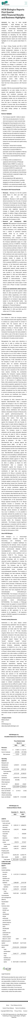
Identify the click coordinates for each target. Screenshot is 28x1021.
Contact (25, 1011)
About (7, 1005)
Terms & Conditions (20, 1008)
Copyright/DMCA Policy (7, 1011)
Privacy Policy (18, 1011)
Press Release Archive (16, 1005)
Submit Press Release (8, 1008)
